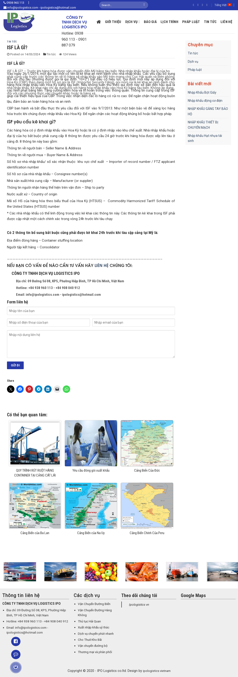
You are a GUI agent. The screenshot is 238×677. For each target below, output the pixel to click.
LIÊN (99, 265)
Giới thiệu (113, 22)
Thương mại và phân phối (95, 652)
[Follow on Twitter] (203, 5)
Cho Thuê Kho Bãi (90, 639)
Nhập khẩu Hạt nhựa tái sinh (205, 138)
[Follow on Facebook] (194, 5)
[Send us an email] (207, 5)
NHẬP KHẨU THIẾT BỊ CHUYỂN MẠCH (203, 124)
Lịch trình (169, 22)
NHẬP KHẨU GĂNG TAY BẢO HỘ (208, 111)
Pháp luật (191, 22)
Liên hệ (226, 22)
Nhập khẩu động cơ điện (205, 100)
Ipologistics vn (139, 604)
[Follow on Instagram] (198, 5)
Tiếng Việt (225, 5)
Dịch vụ (132, 22)
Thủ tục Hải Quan (89, 621)
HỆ (106, 265)
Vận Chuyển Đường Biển (94, 604)
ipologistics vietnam (157, 671)
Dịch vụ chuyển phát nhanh (96, 633)
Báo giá (150, 22)
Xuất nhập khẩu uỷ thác (93, 627)
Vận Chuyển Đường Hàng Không (95, 612)
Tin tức (210, 22)
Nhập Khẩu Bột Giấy (202, 92)
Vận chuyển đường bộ (93, 645)
